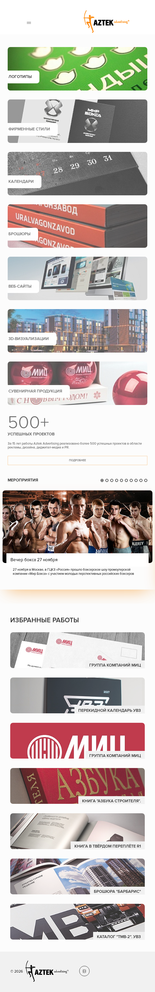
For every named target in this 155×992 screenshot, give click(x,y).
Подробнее (77, 460)
